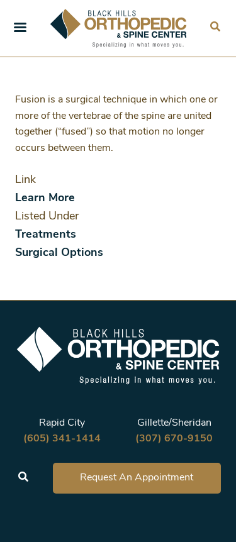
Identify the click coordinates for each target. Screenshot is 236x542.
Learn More (45, 198)
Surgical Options (59, 253)
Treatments (45, 235)
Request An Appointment (136, 478)
